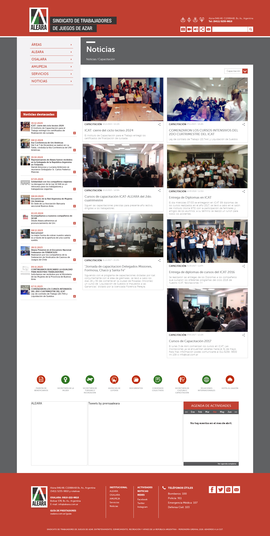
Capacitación (106, 59)
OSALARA (39, 59)
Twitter (141, 503)
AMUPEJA (39, 66)
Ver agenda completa (227, 464)
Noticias (39, 81)
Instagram (142, 507)
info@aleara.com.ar (68, 504)
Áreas (37, 45)
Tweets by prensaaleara (104, 403)
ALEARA (38, 52)
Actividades (144, 487)
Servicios (40, 74)
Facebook (142, 499)
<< (186, 412)
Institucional (118, 487)
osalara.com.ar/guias (60, 513)
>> (236, 412)
